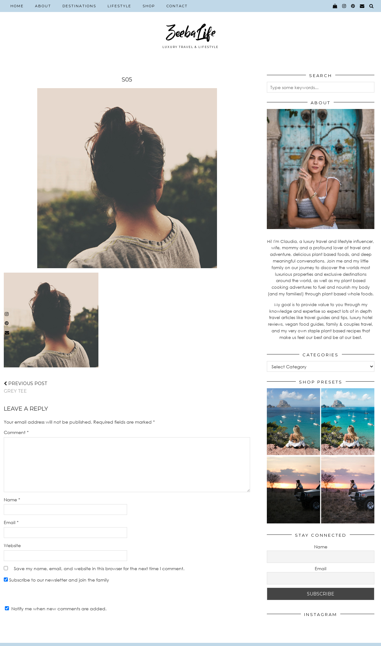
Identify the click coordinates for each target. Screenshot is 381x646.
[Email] (362, 6)
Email (11, 522)
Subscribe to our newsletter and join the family (56, 580)
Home (17, 6)
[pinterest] (353, 6)
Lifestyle (119, 6)
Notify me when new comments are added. (59, 608)
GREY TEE (25, 387)
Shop (149, 6)
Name (12, 499)
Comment (16, 432)
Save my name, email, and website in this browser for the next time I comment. (99, 568)
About (43, 6)
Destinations (79, 6)
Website (12, 545)
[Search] (371, 6)
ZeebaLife (190, 32)
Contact (177, 6)
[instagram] (344, 6)
